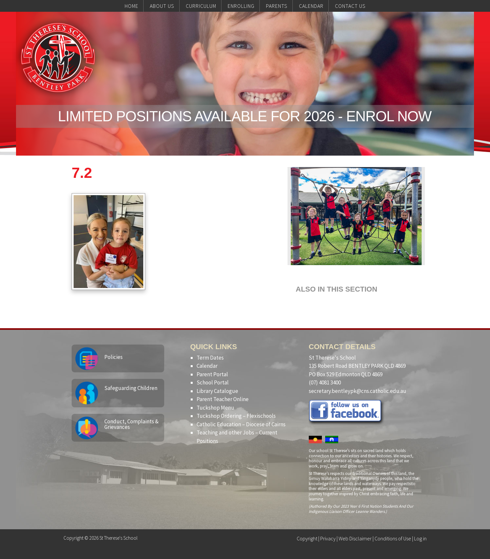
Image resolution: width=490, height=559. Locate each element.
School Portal (213, 382)
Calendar (207, 365)
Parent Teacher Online (223, 399)
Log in (420, 538)
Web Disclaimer (355, 538)
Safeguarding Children (130, 388)
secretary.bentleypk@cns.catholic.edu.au (357, 391)
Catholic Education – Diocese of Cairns (241, 424)
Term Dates (210, 357)
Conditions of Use (393, 538)
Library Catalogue (217, 391)
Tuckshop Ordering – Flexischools (236, 415)
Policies (113, 357)
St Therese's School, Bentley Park (58, 57)
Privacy (328, 538)
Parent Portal (212, 374)
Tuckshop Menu (215, 407)
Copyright (307, 538)
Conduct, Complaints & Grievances (131, 424)
